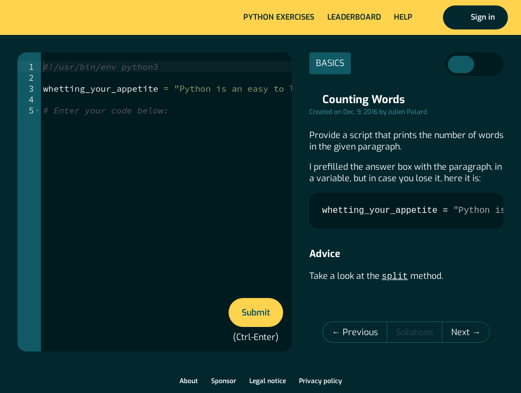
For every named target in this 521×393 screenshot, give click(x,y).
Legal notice (267, 381)
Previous (360, 332)
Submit (256, 312)
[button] (37, 110)
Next (461, 332)
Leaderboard (354, 17)
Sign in (483, 17)
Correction (487, 64)
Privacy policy (320, 381)
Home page (44, 17)
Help (403, 17)
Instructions (461, 64)
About (188, 381)
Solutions (414, 332)
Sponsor (223, 381)
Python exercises (278, 17)
